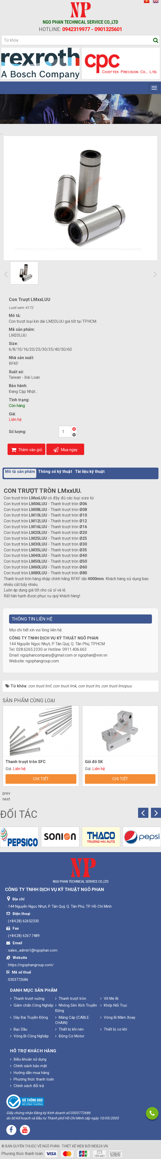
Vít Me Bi (109, 998)
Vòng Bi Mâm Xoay (117, 1017)
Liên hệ (15, 419)
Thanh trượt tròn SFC (26, 761)
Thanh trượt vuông (27, 998)
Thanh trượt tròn (70, 998)
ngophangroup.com (42, 661)
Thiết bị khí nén (69, 1029)
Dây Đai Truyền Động (29, 1017)
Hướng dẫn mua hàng (29, 1072)
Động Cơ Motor (69, 1036)
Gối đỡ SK (94, 761)
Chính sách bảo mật (28, 1066)
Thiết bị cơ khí (113, 1029)
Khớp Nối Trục (113, 1005)
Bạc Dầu (18, 1029)
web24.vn (99, 1146)
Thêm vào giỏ (26, 449)
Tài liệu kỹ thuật (90, 471)
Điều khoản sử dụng (28, 1059)
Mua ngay (65, 449)
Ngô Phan (50, 1146)
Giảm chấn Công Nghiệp (31, 1005)
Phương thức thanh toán (32, 1079)
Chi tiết (41, 778)
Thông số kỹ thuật (55, 471)
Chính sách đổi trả (27, 1086)
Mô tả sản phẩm (20, 471)
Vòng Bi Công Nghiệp (29, 1036)
